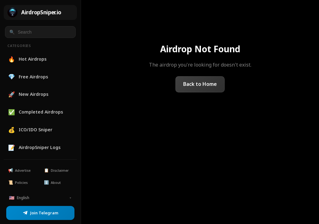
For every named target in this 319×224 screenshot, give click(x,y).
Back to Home (200, 84)
